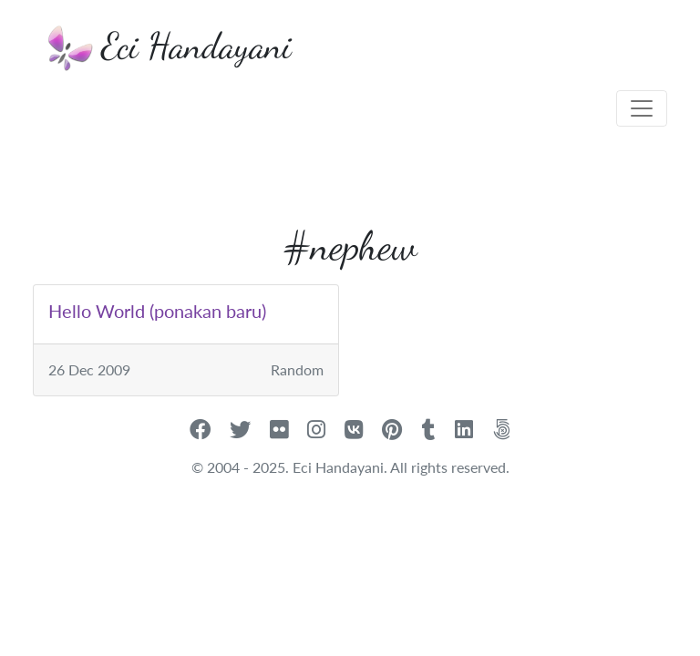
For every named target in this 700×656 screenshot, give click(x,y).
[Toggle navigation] (641, 108)
